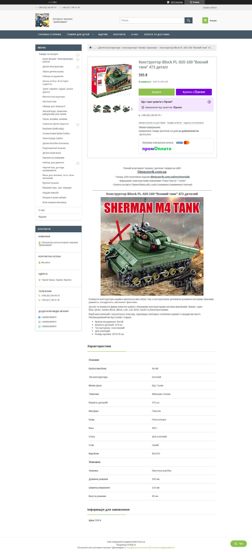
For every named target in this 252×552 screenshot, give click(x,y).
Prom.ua (141, 542)
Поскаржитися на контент (137, 548)
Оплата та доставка (157, 34)
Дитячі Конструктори (109, 47)
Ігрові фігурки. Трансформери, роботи (58, 60)
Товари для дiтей (78, 34)
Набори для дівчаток (53, 162)
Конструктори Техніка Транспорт (140, 47)
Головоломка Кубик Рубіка (56, 133)
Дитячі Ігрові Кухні (52, 153)
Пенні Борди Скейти (53, 138)
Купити (156, 92)
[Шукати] (188, 20)
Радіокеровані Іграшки (54, 148)
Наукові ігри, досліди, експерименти (53, 169)
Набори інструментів (53, 76)
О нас (134, 34)
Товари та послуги (48, 54)
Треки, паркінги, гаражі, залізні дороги (58, 90)
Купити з (194, 92)
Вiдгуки (103, 34)
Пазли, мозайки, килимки (55, 119)
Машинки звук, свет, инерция (57, 188)
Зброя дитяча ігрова (53, 71)
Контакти (119, 34)
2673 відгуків (177, 2)
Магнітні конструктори (54, 97)
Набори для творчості (54, 106)
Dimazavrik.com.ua (152, 172)
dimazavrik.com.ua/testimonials (170, 176)
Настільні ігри (49, 101)
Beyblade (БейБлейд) (53, 128)
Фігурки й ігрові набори (54, 197)
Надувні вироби (51, 192)
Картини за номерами (53, 157)
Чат (238, 543)
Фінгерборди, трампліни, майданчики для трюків (55, 112)
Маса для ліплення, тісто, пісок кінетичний (58, 176)
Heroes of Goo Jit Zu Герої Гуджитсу (55, 82)
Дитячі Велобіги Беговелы (56, 143)
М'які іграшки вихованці (54, 202)
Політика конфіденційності (162, 548)
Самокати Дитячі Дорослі (56, 124)
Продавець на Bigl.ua (126, 545)
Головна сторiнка (49, 34)
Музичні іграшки (51, 183)
